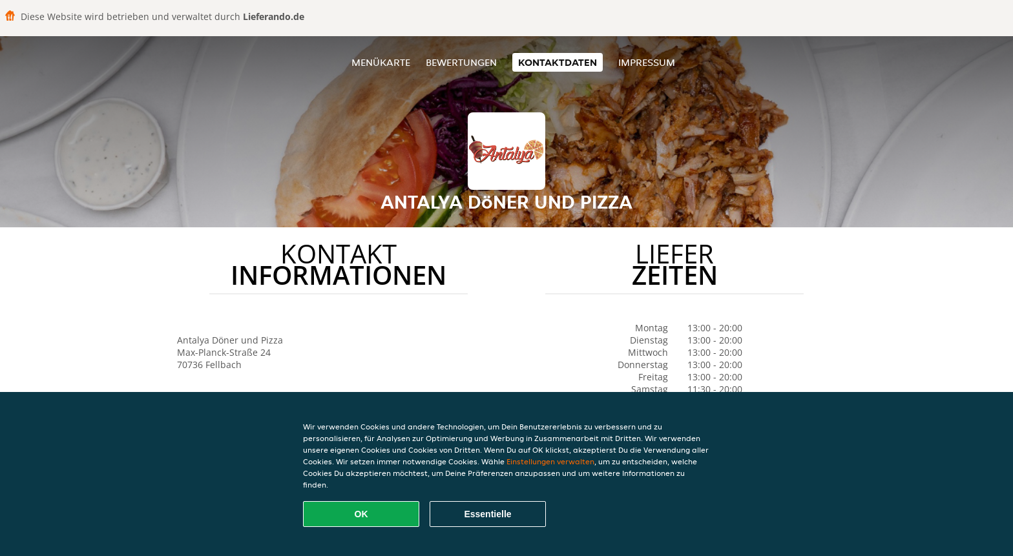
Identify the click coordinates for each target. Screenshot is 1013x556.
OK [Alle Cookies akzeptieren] (361, 514)
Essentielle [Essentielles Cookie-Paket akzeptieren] (487, 514)
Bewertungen (461, 62)
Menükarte (380, 62)
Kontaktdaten (557, 62)
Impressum (646, 62)
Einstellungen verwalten (550, 461)
